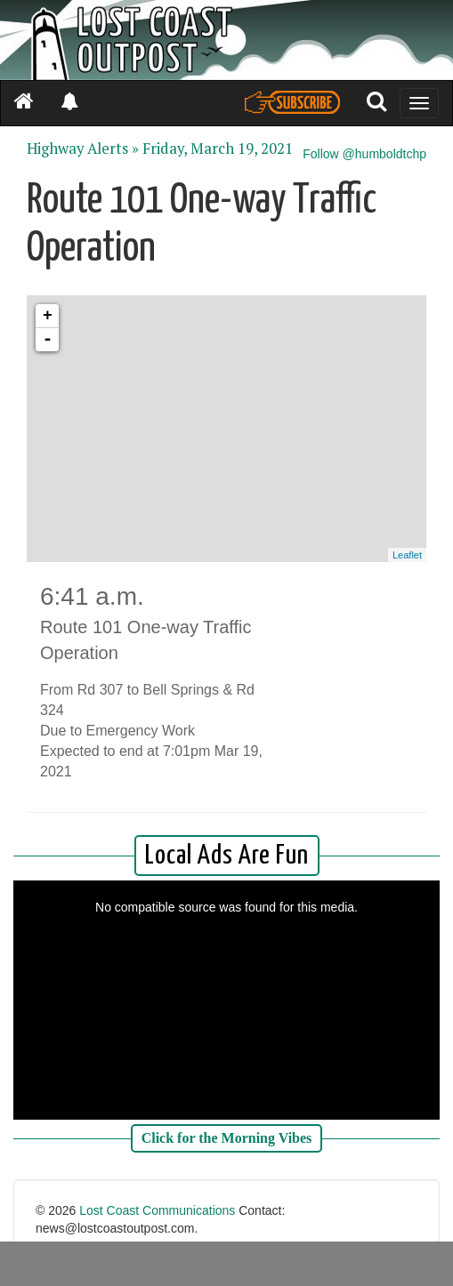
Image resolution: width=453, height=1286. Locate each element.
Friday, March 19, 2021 (217, 148)
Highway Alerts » (83, 148)
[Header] (226, 40)
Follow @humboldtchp (364, 154)
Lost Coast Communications (157, 1210)
